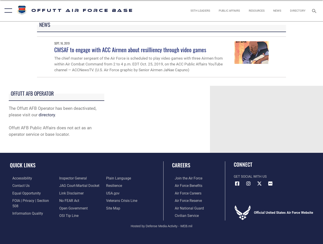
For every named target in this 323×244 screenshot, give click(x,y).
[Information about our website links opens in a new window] (70, 186)
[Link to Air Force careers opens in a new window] (185, 193)
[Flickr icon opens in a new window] (270, 183)
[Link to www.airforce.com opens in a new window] (185, 178)
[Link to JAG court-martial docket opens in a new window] (78, 178)
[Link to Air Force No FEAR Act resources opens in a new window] (68, 193)
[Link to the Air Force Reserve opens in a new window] (185, 200)
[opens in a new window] (298, 10)
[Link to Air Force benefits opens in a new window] (185, 186)
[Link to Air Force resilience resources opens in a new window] (114, 178)
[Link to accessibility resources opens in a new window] (19, 178)
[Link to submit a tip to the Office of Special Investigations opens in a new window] (67, 207)
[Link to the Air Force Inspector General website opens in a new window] (23, 215)
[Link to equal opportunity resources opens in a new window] (23, 193)
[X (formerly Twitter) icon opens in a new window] (259, 183)
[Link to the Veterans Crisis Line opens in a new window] (122, 193)
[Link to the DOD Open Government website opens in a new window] (72, 200)
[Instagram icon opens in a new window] (248, 183)
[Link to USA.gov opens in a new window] (113, 186)
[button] (7, 10)
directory (47, 114)
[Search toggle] (315, 10)
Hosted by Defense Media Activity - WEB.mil (161, 225)
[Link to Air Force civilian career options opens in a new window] (183, 215)
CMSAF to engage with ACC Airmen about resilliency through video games (130, 49)
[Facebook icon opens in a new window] (237, 183)
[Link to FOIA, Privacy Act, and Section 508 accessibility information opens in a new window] (30, 200)
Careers (181, 165)
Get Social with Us (250, 177)
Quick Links (22, 165)
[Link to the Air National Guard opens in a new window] (186, 207)
